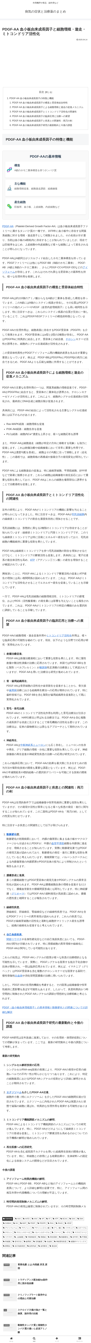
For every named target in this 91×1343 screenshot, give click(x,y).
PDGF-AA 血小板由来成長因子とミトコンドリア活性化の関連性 (44, 112)
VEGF (68, 1224)
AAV (34, 1219)
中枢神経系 (31, 1237)
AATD (26, 1219)
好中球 (74, 1237)
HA (15, 1224)
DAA (72, 1219)
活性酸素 (37, 1242)
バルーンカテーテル (41, 1233)
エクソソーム (14, 1092)
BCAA (63, 1219)
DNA (80, 1219)
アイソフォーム (10, 1228)
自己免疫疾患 (14, 935)
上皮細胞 (18, 1237)
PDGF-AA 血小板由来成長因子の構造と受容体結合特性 (40, 103)
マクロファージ (80, 1233)
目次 (41, 92)
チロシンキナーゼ (22, 1233)
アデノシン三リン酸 (41, 1228)
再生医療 (52, 1237)
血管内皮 (31, 1247)
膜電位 (6, 1247)
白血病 (19, 976)
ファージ (56, 1233)
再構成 (42, 1237)
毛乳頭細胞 (78, 514)
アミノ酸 (56, 1228)
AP (42, 1219)
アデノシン (24, 1228)
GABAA (7, 1224)
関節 (9, 939)
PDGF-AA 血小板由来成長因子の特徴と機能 (31, 98)
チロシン (71, 339)
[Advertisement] (45, 62)
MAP (23, 1224)
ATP (32, 560)
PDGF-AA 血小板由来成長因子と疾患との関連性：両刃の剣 (42, 121)
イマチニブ (68, 1228)
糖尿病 (43, 668)
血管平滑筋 (57, 844)
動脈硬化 (11, 834)
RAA (50, 1224)
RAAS (59, 1224)
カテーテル (81, 1228)
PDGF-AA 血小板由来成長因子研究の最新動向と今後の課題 (42, 125)
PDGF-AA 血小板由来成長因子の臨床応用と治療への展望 (41, 116)
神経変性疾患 (60, 1242)
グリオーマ (18, 894)
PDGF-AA (8, 226)
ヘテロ (66, 1233)
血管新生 (42, 1247)
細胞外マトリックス (77, 1242)
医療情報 (7, 1219)
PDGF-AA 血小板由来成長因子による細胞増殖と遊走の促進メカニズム (48, 107)
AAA (18, 1219)
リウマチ (17, 939)
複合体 (53, 1247)
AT (48, 1219)
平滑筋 (83, 1237)
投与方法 (17, 1242)
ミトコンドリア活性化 (59, 636)
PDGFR (42, 1224)
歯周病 (13, 690)
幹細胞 (6, 1242)
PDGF (31, 1224)
